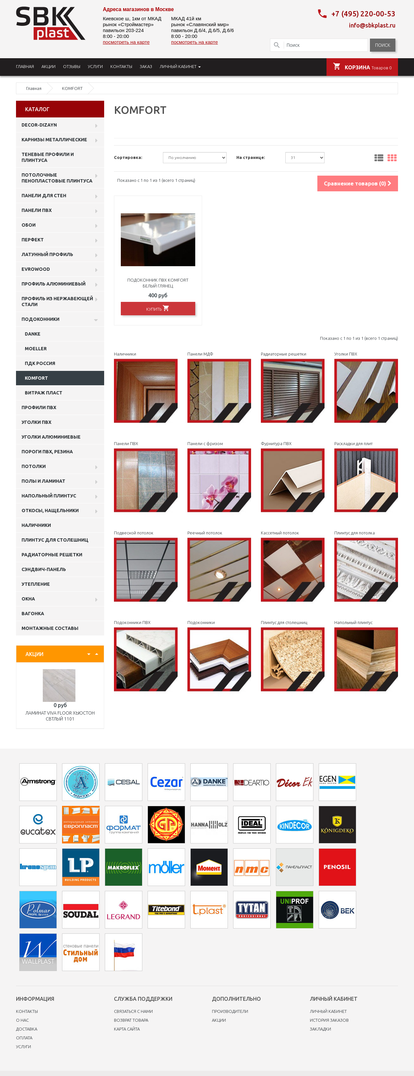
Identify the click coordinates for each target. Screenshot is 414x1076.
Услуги (23, 1046)
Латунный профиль (47, 254)
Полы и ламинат (43, 481)
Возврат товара (131, 1020)
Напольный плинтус (49, 495)
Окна (28, 598)
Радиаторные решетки (52, 554)
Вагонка (33, 613)
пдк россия (40, 363)
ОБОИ (29, 225)
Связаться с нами (133, 1011)
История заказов (329, 1020)
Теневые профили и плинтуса (48, 157)
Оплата (24, 1037)
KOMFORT (36, 378)
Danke (32, 334)
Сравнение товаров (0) (357, 183)
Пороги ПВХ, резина (47, 451)
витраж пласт (43, 392)
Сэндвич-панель (44, 569)
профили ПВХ (39, 407)
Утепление (36, 584)
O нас (22, 1020)
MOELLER (36, 348)
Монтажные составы (50, 628)
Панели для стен (44, 195)
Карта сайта (127, 1029)
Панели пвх (37, 210)
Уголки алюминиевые (51, 437)
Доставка (26, 1029)
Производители (230, 1011)
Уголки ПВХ (36, 422)
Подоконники (40, 319)
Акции (219, 1020)
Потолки (34, 466)
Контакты (27, 1011)
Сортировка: (128, 157)
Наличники (36, 525)
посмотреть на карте (126, 42)
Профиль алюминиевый (54, 283)
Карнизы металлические (54, 139)
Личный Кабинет (328, 1011)
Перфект (33, 239)
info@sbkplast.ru (372, 25)
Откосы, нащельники (50, 510)
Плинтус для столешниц (55, 540)
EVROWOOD (36, 269)
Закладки (320, 1029)
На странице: (250, 157)
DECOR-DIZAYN (39, 125)
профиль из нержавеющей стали (57, 301)
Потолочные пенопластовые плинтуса (57, 177)
